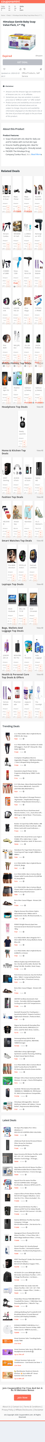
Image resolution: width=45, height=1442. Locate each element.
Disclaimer (38, 1409)
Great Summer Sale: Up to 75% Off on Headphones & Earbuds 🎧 (28, 1350)
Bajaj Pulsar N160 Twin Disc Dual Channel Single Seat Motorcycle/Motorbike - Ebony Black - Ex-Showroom (17, 198)
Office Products (28, 73)
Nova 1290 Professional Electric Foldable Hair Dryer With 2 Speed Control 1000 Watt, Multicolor (17, 272)
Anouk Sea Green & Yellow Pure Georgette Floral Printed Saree (17, 523)
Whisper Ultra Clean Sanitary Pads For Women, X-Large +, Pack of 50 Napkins (28, 1079)
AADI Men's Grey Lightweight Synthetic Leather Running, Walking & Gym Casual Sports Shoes (27, 1053)
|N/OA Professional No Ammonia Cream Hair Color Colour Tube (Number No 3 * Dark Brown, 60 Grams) (38, 346)
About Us (7, 1406)
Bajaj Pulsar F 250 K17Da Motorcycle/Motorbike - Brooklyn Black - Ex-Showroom (27, 198)
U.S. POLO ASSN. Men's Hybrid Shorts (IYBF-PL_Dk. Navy (27, 735)
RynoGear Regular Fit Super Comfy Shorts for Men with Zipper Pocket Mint (28, 523)
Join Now (22, 1397)
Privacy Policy (7, 1409)
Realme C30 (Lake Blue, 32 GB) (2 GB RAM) (17, 389)
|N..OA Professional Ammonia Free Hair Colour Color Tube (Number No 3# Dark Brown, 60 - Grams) (27, 346)
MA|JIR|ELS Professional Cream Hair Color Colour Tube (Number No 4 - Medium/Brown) (17, 346)
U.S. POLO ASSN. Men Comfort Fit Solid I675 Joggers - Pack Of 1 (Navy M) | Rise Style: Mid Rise (28, 747)
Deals (15, 8)
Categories (3, 8)
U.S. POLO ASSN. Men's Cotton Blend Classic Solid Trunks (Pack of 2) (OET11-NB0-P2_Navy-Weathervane (28, 889)
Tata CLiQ (38, 528)
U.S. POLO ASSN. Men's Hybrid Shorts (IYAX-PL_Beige (27, 864)
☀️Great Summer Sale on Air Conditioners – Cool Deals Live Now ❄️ (28, 1361)
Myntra (16, 528)
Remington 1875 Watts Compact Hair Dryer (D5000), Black (38, 235)
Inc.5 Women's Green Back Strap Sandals (38, 523)
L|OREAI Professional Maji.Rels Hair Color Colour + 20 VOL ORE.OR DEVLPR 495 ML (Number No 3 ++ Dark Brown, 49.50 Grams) (27, 235)
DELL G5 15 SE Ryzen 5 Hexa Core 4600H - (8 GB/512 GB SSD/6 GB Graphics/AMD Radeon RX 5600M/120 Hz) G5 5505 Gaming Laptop (22, 610)
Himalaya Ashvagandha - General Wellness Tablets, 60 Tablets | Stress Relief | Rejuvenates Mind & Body (27, 1104)
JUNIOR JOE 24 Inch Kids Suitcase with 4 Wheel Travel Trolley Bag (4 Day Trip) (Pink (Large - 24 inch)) (6, 656)
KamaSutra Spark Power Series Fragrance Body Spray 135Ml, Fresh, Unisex (27, 773)
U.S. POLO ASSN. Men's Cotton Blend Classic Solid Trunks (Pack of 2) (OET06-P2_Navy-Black (28, 876)
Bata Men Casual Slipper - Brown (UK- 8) (28, 901)
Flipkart (16, 394)
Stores (9, 8)
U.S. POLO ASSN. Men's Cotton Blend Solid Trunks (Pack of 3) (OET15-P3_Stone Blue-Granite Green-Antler (27, 1067)
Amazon (39, 55)
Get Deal (22, 62)
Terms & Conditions (32, 1406)
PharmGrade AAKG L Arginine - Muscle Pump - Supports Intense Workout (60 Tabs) (17, 703)
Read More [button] (36, 154)
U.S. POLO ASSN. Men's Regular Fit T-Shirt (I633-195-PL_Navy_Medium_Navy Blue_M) (28, 940)
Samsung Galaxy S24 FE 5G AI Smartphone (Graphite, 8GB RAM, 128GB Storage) (26, 1040)
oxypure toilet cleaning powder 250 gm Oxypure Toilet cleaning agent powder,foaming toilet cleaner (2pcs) (28, 703)
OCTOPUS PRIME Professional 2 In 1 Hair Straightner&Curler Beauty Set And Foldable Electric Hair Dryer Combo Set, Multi (38, 309)
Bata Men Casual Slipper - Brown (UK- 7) (28, 989)
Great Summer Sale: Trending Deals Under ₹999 (27, 1339)
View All (40, 407)
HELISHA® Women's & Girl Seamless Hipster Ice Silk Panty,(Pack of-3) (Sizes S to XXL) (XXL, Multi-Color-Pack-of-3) (6, 523)
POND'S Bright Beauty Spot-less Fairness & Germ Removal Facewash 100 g (27, 926)
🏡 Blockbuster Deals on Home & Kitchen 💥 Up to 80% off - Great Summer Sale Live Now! (26, 1373)
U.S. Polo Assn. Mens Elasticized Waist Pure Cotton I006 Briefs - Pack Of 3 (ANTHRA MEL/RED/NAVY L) (28, 786)
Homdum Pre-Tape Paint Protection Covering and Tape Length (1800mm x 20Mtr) (28, 852)
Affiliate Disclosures (23, 1409)
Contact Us (17, 1406)
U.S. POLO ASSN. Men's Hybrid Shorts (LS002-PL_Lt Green (27, 952)
